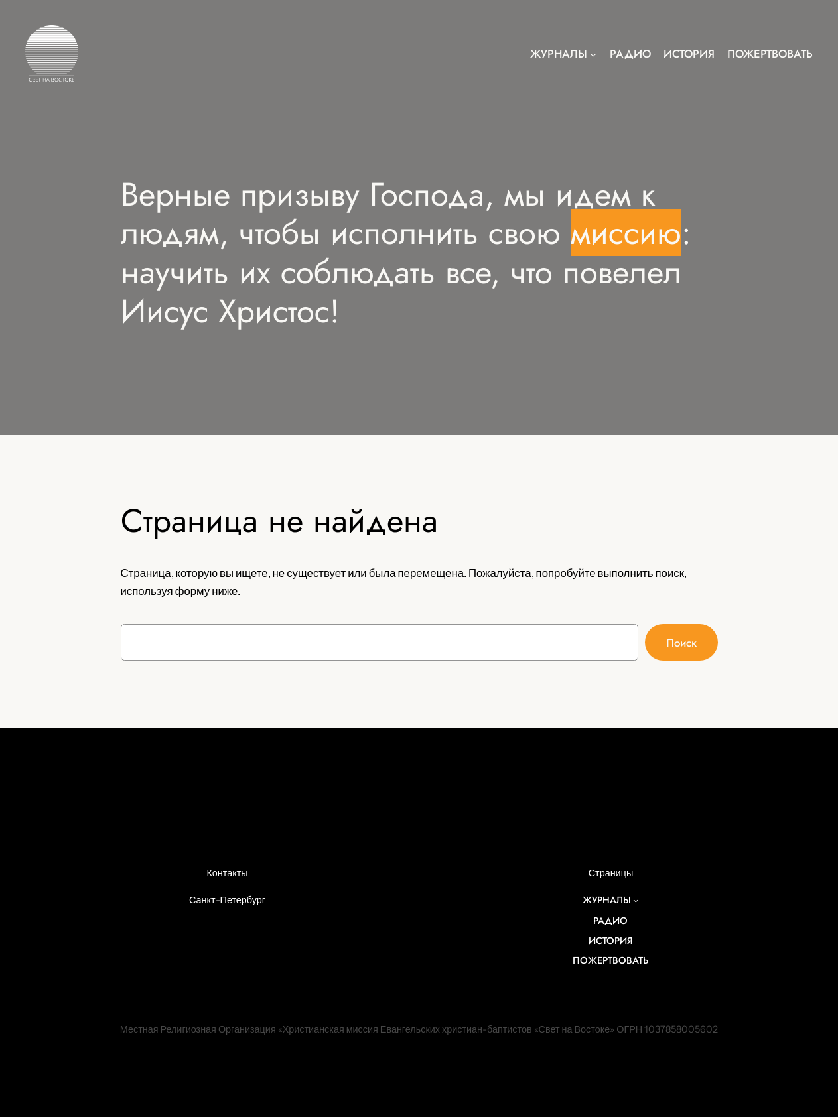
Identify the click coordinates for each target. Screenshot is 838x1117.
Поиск (681, 643)
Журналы (558, 54)
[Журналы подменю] (593, 53)
